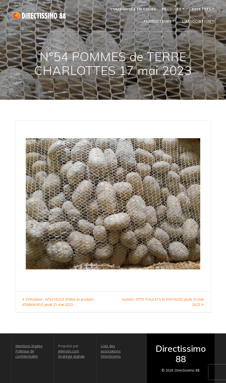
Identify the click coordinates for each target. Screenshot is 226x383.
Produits (171, 9)
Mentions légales (29, 346)
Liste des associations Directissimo (111, 351)
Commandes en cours (133, 9)
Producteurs (158, 21)
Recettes (201, 9)
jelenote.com (68, 351)
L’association (196, 21)
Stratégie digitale (71, 356)
